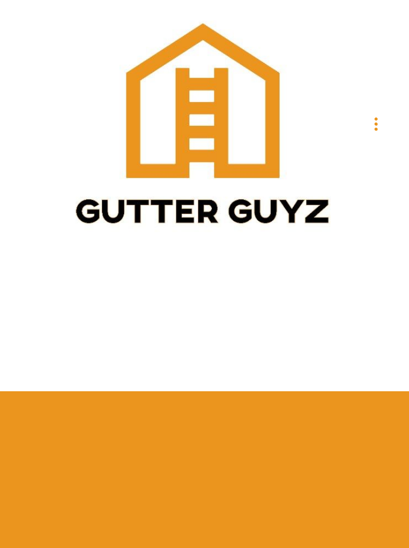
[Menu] (376, 123)
